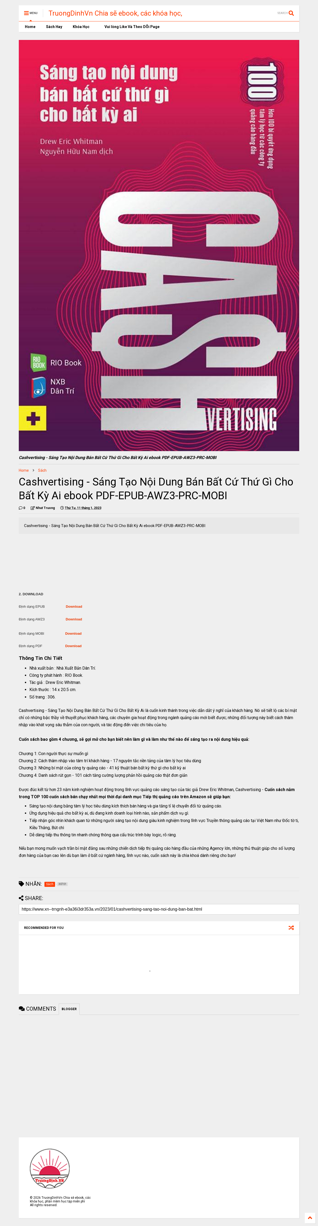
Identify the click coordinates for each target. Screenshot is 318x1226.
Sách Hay (54, 27)
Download (74, 607)
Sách (42, 470)
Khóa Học (81, 27)
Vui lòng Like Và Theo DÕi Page (130, 27)
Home (29, 27)
